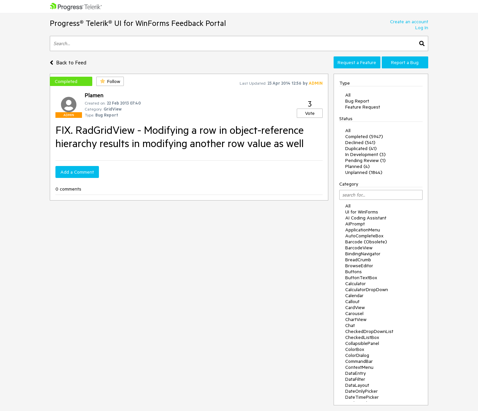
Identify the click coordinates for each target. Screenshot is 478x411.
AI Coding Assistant (365, 218)
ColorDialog (357, 355)
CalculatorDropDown (366, 289)
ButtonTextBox (361, 278)
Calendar (354, 295)
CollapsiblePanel (362, 343)
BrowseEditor (359, 266)
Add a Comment (77, 172)
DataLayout (357, 385)
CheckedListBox (362, 337)
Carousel (354, 313)
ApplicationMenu (362, 230)
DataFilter (355, 379)
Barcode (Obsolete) (366, 242)
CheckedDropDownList (369, 331)
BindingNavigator (362, 254)
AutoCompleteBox (364, 236)
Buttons (353, 272)
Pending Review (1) (365, 160)
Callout (352, 301)
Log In (421, 28)
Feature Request (362, 107)
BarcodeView (358, 248)
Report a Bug (405, 62)
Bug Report (357, 101)
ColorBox (354, 349)
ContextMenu (359, 367)
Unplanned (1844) (363, 172)
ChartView (355, 319)
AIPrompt (355, 224)
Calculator (355, 284)
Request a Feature (357, 62)
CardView (355, 307)
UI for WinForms (361, 212)
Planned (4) (357, 166)
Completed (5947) (364, 136)
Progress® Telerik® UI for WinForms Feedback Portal (138, 23)
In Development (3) (365, 154)
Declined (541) (360, 142)
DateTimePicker (362, 397)
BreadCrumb (358, 260)
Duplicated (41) (361, 148)
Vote (310, 113)
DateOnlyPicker (361, 391)
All (348, 95)
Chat (350, 325)
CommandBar (359, 361)
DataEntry (355, 373)
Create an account (409, 22)
